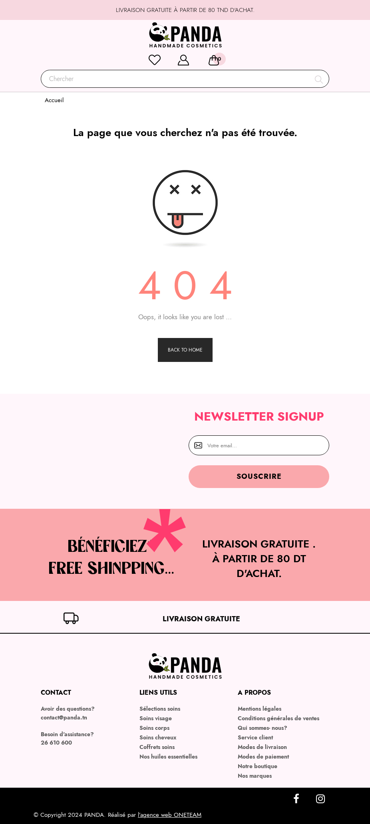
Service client (255, 737)
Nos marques (255, 776)
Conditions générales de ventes (278, 718)
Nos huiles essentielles (168, 757)
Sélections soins (159, 709)
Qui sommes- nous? (262, 728)
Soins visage (155, 718)
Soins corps (154, 728)
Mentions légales (259, 709)
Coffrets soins (157, 747)
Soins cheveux (157, 737)
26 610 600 (56, 743)
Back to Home (185, 350)
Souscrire (259, 476)
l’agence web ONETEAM (169, 814)
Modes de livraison (262, 747)
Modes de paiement (263, 757)
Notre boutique (257, 766)
